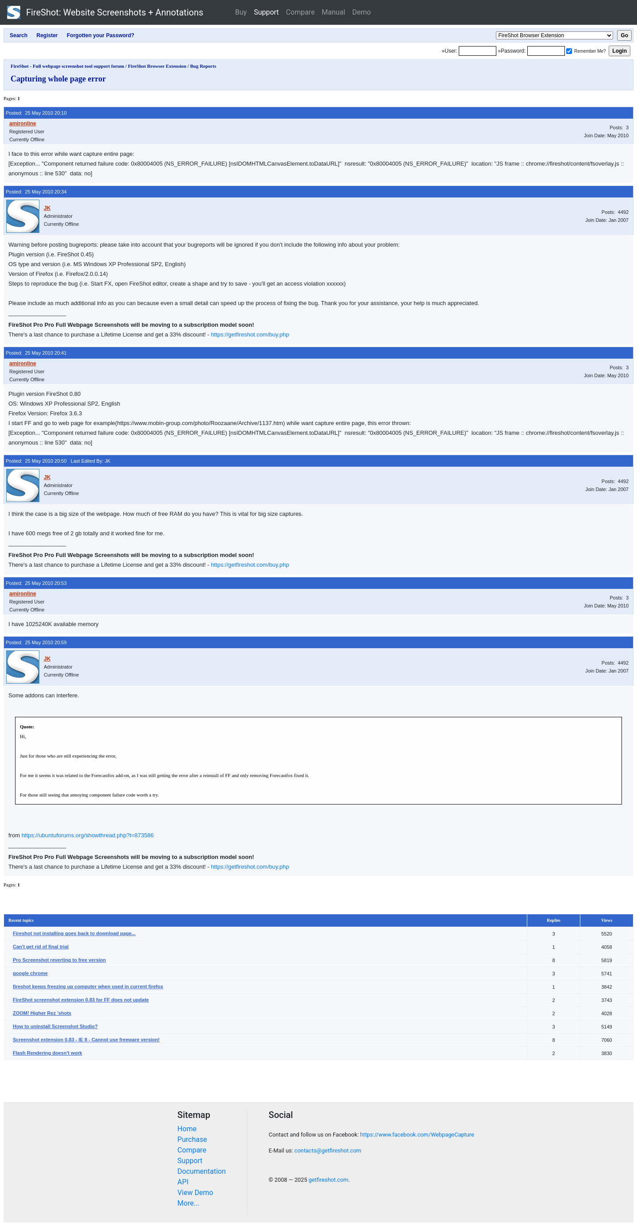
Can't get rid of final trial (41, 946)
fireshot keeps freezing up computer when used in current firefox (88, 986)
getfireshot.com (329, 1179)
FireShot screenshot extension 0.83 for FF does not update (81, 999)
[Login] (477, 51)
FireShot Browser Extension (157, 66)
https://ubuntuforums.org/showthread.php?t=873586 (88, 835)
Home (186, 1129)
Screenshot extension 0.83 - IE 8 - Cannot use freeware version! (86, 1039)
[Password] (546, 51)
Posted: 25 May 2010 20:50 (36, 461)
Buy (241, 12)
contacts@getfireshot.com (328, 1150)
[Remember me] (569, 51)
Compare (300, 12)
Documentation (201, 1171)
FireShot (105, 12)
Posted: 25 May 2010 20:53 (36, 583)
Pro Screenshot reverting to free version (59, 960)
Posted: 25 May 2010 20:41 (36, 353)
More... (188, 1203)
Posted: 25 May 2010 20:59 (36, 642)
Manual (333, 12)
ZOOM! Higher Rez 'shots (42, 1013)
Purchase (192, 1139)
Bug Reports (203, 66)
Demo (361, 12)
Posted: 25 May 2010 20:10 (36, 113)
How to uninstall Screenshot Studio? (55, 1026)
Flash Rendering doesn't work (47, 1053)
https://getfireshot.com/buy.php (250, 334)
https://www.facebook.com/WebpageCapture (417, 1134)
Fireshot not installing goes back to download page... (74, 933)
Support (266, 12)
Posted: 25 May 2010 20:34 (36, 191)
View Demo (195, 1192)
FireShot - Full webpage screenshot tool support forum (67, 66)
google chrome (30, 973)
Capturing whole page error (58, 78)
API (182, 1182)
